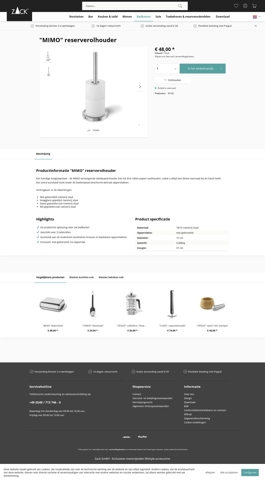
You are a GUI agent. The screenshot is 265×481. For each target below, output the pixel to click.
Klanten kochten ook (81, 277)
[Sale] (158, 16)
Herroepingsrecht (142, 402)
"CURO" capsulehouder (172, 325)
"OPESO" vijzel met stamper (212, 325)
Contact (136, 394)
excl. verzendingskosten (182, 56)
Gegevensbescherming (197, 418)
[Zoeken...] (135, 6)
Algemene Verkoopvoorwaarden (150, 406)
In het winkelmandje (206, 68)
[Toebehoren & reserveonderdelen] (188, 16)
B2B (186, 406)
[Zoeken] (180, 6)
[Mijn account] (245, 5)
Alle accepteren (229, 472)
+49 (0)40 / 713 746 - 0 (45, 402)
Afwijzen (210, 472)
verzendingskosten (117, 449)
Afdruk (188, 414)
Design (188, 398)
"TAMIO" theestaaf (92, 325)
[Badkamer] (143, 16)
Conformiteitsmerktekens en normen (205, 410)
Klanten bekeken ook (111, 277)
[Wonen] (127, 16)
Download (189, 402)
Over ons (189, 394)
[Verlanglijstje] (236, 5)
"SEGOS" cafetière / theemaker (133, 325)
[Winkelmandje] (254, 5)
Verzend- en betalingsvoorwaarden (152, 398)
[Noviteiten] (76, 16)
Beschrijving (43, 153)
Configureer (250, 472)
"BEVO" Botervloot (53, 325)
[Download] (222, 16)
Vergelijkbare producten (50, 277)
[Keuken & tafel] (107, 16)
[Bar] (90, 16)
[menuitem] (135, 6)
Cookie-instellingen (195, 422)
